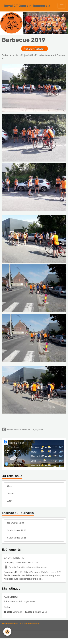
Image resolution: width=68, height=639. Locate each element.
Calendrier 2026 (15, 523)
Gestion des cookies (34, 634)
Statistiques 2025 (16, 537)
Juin (9, 486)
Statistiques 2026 (16, 530)
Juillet (10, 493)
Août (9, 501)
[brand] (27, 6)
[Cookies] (7, 632)
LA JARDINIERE (14, 557)
